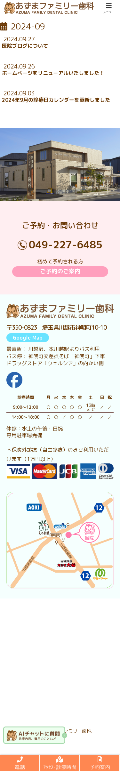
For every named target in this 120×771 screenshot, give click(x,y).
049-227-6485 (65, 244)
